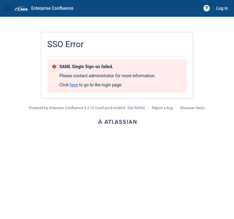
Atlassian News (192, 108)
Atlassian (117, 121)
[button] (7, 8)
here (74, 84)
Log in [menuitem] (222, 8)
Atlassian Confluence (66, 108)
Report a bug (162, 108)
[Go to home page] (44, 8)
